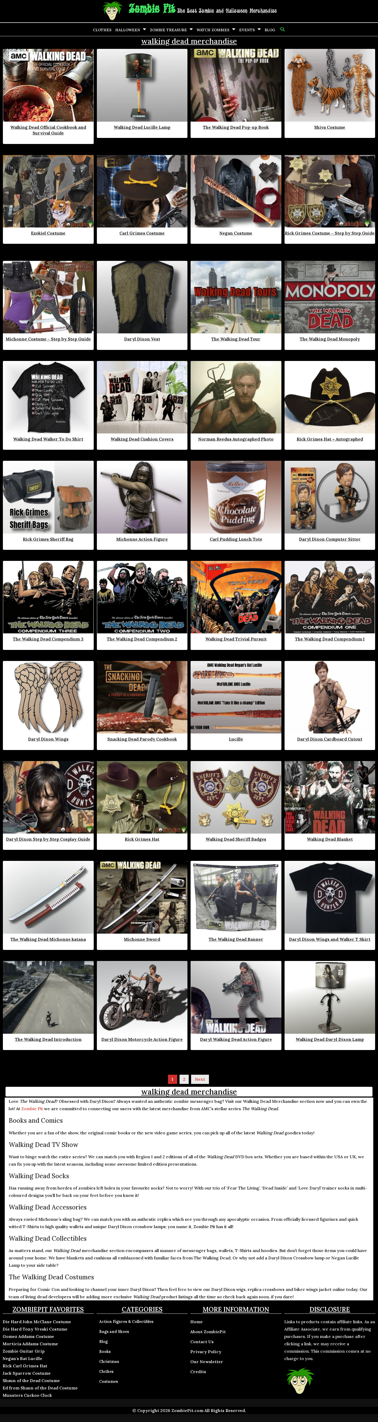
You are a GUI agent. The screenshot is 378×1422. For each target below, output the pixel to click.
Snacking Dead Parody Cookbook (142, 739)
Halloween (127, 30)
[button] (282, 29)
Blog (270, 30)
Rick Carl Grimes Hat (25, 1365)
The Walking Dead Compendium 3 (48, 639)
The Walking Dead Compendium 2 (142, 639)
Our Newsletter (206, 1361)
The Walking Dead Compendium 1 (330, 639)
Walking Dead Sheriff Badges (236, 839)
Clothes (102, 30)
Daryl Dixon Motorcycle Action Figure (142, 1039)
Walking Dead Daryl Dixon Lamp (330, 1039)
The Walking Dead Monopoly (330, 339)
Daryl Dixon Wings (48, 739)
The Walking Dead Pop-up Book (236, 127)
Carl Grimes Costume (142, 233)
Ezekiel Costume (48, 233)
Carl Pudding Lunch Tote (236, 539)
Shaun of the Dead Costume (31, 1380)
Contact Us (202, 1341)
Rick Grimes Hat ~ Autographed (330, 439)
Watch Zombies (213, 30)
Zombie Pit (152, 9)
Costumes (108, 1381)
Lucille (236, 739)
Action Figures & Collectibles (126, 1321)
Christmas (109, 1361)
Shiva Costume (329, 127)
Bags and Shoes (114, 1331)
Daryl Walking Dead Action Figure (236, 1039)
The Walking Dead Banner (236, 939)
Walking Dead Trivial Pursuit (236, 639)
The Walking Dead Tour (235, 339)
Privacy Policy (205, 1351)
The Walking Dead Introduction (48, 1039)
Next (200, 1079)
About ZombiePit (208, 1331)
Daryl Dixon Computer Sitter (330, 539)
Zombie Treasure (168, 30)
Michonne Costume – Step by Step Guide (48, 339)
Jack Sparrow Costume (27, 1373)
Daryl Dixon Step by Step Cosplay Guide (48, 839)
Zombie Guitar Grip (24, 1351)
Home (196, 1321)
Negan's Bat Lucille (22, 1358)
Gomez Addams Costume (28, 1336)
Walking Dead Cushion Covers (142, 439)
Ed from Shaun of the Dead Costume (40, 1387)
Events (247, 30)
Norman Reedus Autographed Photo (236, 439)
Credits (198, 1371)
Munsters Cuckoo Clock (27, 1395)
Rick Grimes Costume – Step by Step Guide (330, 233)
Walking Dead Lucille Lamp (142, 127)
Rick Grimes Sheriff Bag (48, 539)
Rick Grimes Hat (142, 839)
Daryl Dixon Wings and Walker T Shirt (329, 939)
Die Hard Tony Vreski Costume (35, 1329)
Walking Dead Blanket (330, 839)
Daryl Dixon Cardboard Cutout (329, 739)
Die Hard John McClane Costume (37, 1321)
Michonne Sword (142, 939)
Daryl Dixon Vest (142, 339)
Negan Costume (235, 233)
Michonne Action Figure (142, 539)
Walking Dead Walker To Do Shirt (48, 439)
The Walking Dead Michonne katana (48, 939)
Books (105, 1351)
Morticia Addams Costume (30, 1343)
